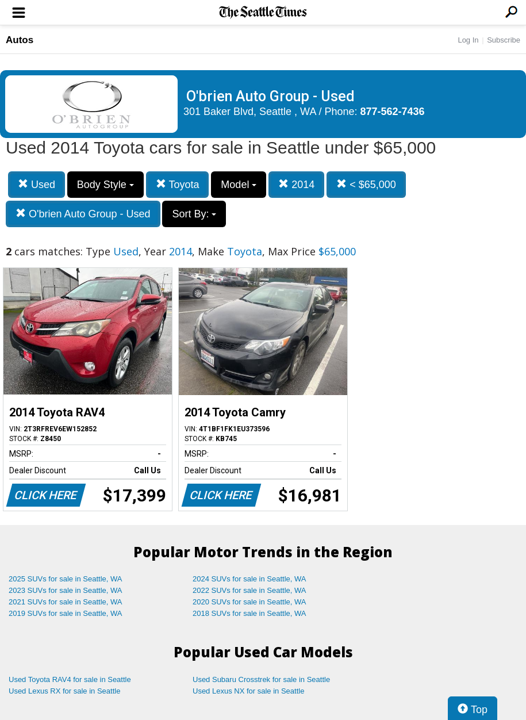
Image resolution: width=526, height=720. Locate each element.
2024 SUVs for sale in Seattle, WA (249, 579)
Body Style (105, 184)
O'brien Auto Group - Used (83, 214)
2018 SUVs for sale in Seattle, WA (249, 613)
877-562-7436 (392, 111)
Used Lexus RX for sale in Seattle (64, 691)
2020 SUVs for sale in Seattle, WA (249, 602)
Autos (19, 40)
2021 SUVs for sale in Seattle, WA (65, 602)
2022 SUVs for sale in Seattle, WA (249, 590)
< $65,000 (366, 184)
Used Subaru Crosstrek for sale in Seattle (261, 679)
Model (238, 184)
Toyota (177, 184)
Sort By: (194, 214)
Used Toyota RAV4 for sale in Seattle (70, 679)
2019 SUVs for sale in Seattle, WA (65, 613)
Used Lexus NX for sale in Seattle (248, 691)
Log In (468, 40)
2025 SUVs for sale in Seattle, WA (65, 579)
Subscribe (503, 40)
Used (36, 184)
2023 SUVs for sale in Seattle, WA (65, 590)
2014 (296, 184)
